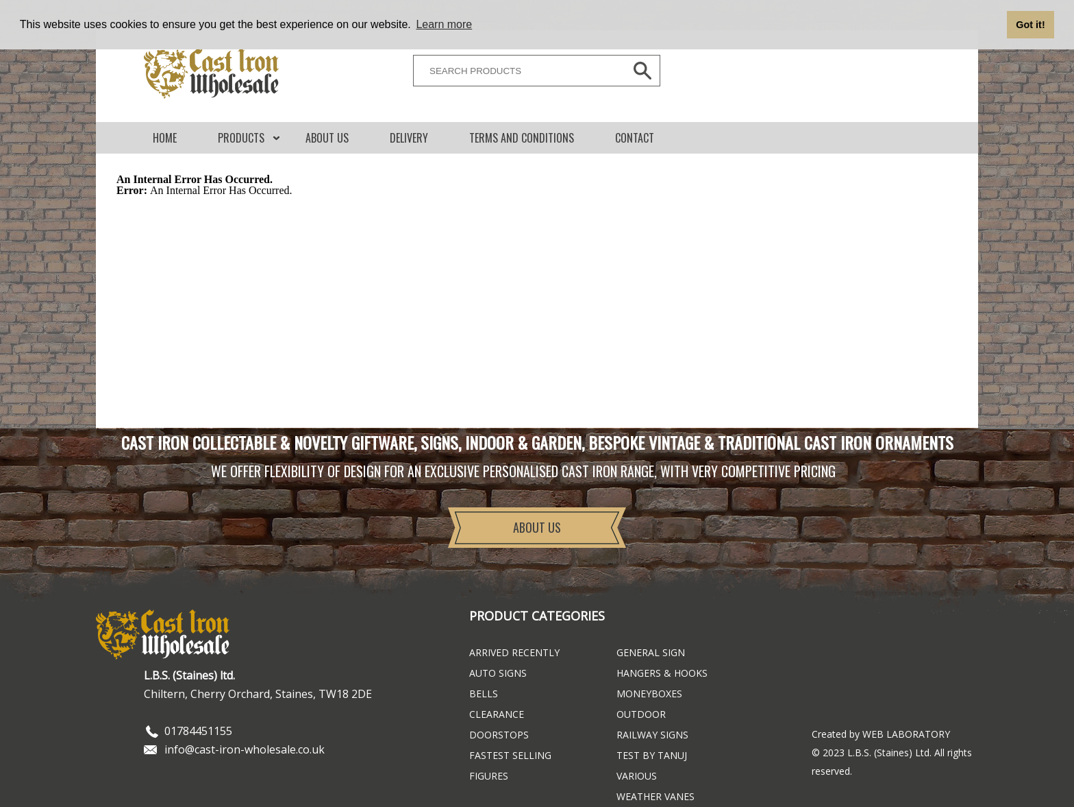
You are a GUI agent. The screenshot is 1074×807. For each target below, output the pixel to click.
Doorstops (499, 734)
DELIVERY (409, 138)
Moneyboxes (649, 693)
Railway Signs (652, 734)
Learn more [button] (444, 24)
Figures (488, 775)
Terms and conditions (521, 138)
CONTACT (634, 138)
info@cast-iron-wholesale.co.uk (244, 749)
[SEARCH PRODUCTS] (516, 70)
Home (165, 138)
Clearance (496, 714)
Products (241, 138)
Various (636, 775)
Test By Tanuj (651, 755)
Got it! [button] (1030, 24)
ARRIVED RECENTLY (514, 652)
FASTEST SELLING (510, 755)
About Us (327, 138)
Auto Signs (498, 672)
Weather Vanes (655, 796)
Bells (483, 693)
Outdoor (641, 714)
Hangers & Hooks (662, 672)
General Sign (650, 652)
